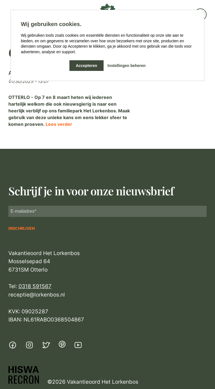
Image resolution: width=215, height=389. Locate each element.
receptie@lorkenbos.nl (36, 294)
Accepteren (86, 65)
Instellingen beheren (127, 65)
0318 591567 (35, 286)
